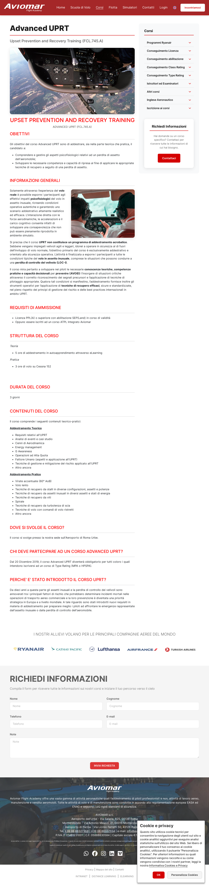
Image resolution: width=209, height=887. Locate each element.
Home (60, 7)
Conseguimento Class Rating (166, 67)
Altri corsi (153, 91)
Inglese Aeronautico (160, 99)
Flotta (113, 7)
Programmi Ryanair (159, 42)
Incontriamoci (193, 7)
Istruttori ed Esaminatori (162, 83)
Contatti (148, 7)
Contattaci (169, 158)
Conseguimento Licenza (162, 50)
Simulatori (130, 7)
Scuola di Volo (80, 7)
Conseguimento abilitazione (165, 59)
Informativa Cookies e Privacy (168, 865)
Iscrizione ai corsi (158, 108)
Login (164, 7)
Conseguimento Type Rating (165, 75)
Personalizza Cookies (184, 874)
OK (158, 874)
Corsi (99, 7)
